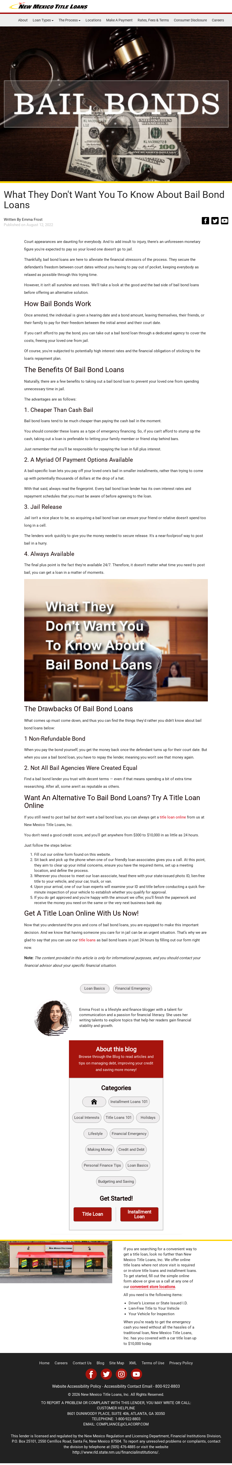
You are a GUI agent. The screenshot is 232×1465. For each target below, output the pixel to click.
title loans (87, 940)
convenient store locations (152, 1289)
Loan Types (43, 20)
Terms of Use (151, 1366)
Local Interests (86, 1118)
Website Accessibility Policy (78, 1388)
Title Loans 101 (118, 1118)
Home (49, 1366)
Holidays (148, 1118)
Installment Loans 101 (129, 1102)
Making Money (100, 1151)
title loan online (173, 817)
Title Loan (92, 1216)
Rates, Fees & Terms (153, 20)
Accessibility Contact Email (128, 1388)
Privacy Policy (177, 1366)
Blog (101, 1366)
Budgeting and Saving (116, 1183)
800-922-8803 (166, 1388)
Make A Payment (119, 20)
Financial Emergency (133, 988)
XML (132, 1366)
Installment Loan (139, 1216)
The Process (70, 20)
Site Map (117, 1366)
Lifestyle (95, 1134)
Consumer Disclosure (190, 20)
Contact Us (84, 1366)
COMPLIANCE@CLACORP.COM (122, 1426)
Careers (218, 20)
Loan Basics (94, 988)
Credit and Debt (132, 1151)
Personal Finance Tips (102, 1167)
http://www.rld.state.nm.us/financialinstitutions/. (116, 1454)
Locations (93, 20)
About (23, 20)
